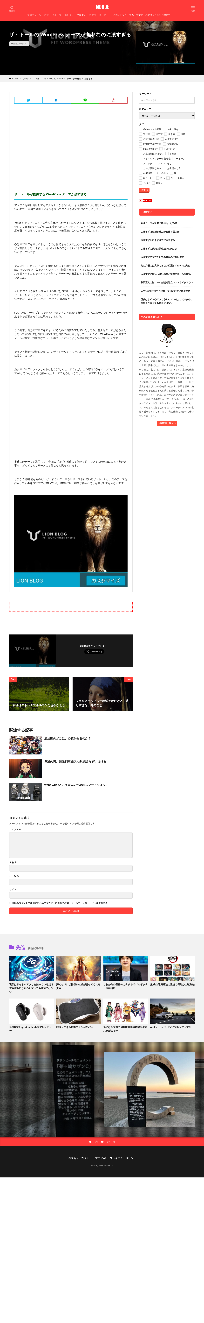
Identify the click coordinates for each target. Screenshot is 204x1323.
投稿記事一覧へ (166, 423)
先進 (15, 43)
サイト (12, 889)
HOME (15, 78)
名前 (13, 862)
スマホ (92, 15)
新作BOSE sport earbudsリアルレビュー (30, 1029)
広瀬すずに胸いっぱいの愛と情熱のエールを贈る (166, 274)
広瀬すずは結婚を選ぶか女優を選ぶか (160, 231)
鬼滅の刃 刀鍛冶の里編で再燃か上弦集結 (172, 984)
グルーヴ (56, 15)
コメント (15, 829)
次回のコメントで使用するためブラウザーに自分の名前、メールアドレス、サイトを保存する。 (61, 903)
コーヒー (103, 15)
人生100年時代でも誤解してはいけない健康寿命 (165, 290)
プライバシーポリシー (123, 1158)
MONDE (102, 7)
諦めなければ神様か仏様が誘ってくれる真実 (78, 986)
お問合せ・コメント (80, 1158)
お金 (46, 15)
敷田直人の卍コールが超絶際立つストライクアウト (167, 282)
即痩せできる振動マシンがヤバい (74, 1027)
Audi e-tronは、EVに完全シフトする (170, 1027)
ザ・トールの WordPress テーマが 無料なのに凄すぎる (68, 78)
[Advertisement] (71, 147)
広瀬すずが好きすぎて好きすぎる (158, 240)
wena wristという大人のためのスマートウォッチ (76, 785)
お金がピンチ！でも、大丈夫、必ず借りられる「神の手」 (143, 15)
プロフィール (34, 15)
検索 (143, 190)
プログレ (81, 15)
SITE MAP (101, 1158)
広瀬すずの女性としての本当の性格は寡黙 (162, 257)
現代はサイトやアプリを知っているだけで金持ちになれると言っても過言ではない (167, 301)
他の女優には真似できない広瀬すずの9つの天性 (165, 265)
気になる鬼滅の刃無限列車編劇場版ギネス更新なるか (125, 1029)
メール (14, 876)
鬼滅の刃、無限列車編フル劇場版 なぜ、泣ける (75, 761)
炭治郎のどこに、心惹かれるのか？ (67, 738)
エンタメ (69, 15)
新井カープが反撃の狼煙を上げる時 (159, 223)
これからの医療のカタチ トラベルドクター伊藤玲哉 (125, 986)
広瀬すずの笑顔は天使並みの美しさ (159, 248)
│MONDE (146, 212)
